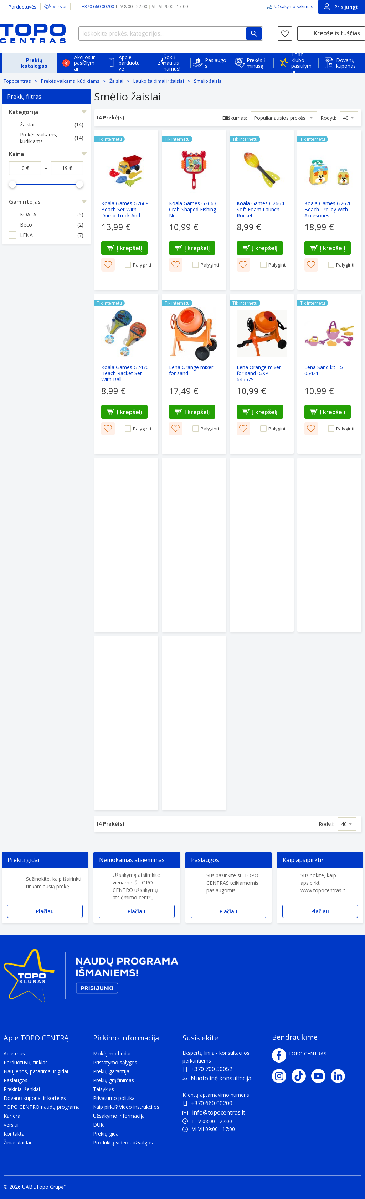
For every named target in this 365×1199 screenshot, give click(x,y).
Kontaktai (15, 1133)
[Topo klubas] (91, 978)
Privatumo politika (114, 1098)
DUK (98, 1124)
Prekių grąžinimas (113, 1080)
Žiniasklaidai (17, 1142)
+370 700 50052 (211, 1069)
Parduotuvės (22, 7)
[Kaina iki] (67, 168)
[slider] (12, 184)
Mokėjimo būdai (111, 1053)
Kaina (16, 154)
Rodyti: (328, 117)
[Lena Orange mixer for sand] (194, 374)
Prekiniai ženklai (22, 1089)
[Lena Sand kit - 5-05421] (329, 374)
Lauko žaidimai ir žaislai (158, 81)
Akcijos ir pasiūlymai (84, 63)
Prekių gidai (106, 1133)
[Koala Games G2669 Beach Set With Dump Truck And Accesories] (126, 210)
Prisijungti (342, 6)
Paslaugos (215, 63)
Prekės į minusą (256, 63)
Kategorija (23, 112)
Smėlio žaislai (208, 81)
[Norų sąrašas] (285, 33)
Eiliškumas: (234, 117)
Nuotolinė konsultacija (221, 1078)
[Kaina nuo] (25, 168)
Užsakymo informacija (119, 1115)
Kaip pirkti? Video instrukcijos (126, 1107)
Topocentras (17, 81)
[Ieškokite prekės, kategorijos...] (170, 33)
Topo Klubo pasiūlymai (301, 63)
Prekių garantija (111, 1071)
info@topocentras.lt (213, 1112)
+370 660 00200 (211, 1103)
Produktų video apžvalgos (123, 1142)
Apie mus (14, 1053)
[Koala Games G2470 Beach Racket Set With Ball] (126, 374)
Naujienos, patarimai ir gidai (36, 1071)
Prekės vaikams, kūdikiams (70, 81)
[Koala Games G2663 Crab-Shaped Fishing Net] (194, 210)
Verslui (59, 7)
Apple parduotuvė (129, 63)
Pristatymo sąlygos (115, 1062)
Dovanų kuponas (346, 63)
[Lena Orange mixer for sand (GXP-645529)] (262, 374)
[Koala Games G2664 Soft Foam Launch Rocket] (262, 210)
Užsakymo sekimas (293, 7)
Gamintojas (25, 202)
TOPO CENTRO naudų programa (42, 1107)
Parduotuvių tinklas (26, 1062)
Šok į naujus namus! (172, 63)
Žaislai (116, 81)
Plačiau (45, 911)
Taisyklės (103, 1089)
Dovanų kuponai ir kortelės (35, 1098)
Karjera (12, 1115)
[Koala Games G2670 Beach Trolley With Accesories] (329, 210)
